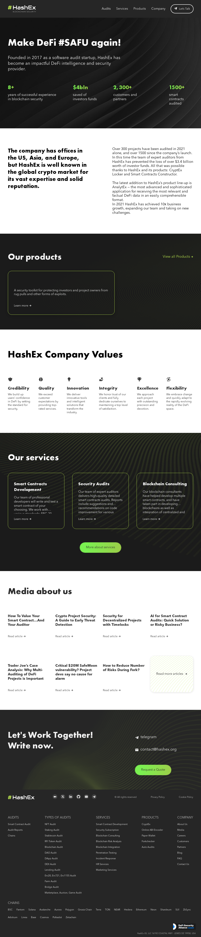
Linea (24, 917)
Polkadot (57, 917)
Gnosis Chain (85, 910)
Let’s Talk (182, 8)
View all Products (176, 256)
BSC (10, 910)
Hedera (128, 910)
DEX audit (50, 864)
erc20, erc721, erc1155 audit (60, 876)
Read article (15, 636)
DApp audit (51, 858)
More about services (100, 547)
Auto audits (148, 847)
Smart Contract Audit (19, 824)
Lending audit (52, 870)
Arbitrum (12, 917)
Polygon (69, 910)
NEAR (117, 910)
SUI (177, 910)
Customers (183, 841)
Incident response (106, 858)
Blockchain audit (54, 847)
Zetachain (71, 917)
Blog (179, 853)
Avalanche (44, 910)
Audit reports (15, 830)
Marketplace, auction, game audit (63, 893)
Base (33, 917)
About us (182, 824)
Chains (11, 836)
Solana (32, 910)
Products (139, 8)
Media (180, 830)
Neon (153, 910)
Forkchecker (148, 841)
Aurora (57, 910)
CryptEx (146, 824)
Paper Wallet (148, 836)
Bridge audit (52, 887)
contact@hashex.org (156, 750)
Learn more (21, 305)
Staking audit (52, 830)
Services (122, 8)
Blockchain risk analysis (108, 841)
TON (107, 910)
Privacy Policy (158, 797)
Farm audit (51, 881)
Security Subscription (107, 830)
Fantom (20, 910)
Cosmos (44, 917)
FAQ (179, 858)
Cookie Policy (186, 797)
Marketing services (106, 870)
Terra (98, 910)
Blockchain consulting (108, 836)
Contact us (183, 864)
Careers (181, 836)
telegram (146, 737)
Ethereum (141, 910)
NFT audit (50, 824)
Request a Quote (153, 769)
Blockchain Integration (108, 847)
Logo (22, 8)
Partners (181, 847)
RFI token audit (53, 841)
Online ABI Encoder (152, 830)
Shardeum (166, 910)
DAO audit (51, 853)
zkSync (187, 910)
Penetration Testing (106, 853)
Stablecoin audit (54, 836)
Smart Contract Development (112, 824)
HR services (102, 864)
